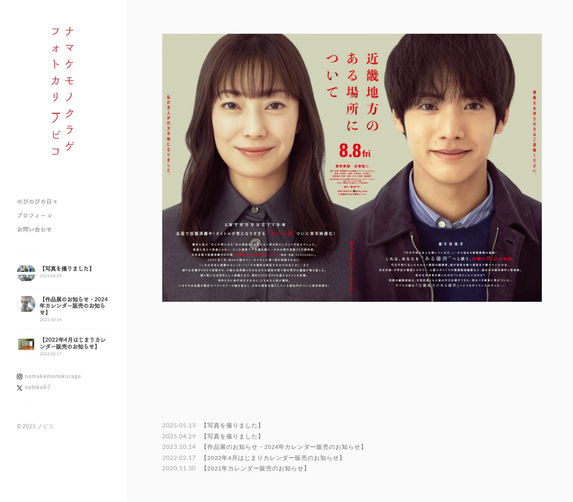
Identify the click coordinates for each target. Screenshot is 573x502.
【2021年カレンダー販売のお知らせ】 (255, 468)
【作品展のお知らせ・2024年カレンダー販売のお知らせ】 (284, 447)
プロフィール (34, 215)
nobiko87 (38, 387)
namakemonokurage (53, 376)
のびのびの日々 (37, 201)
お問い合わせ (34, 229)
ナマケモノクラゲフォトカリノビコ (63, 94)
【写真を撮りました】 (232, 425)
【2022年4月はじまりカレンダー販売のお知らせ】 (273, 458)
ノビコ (45, 426)
